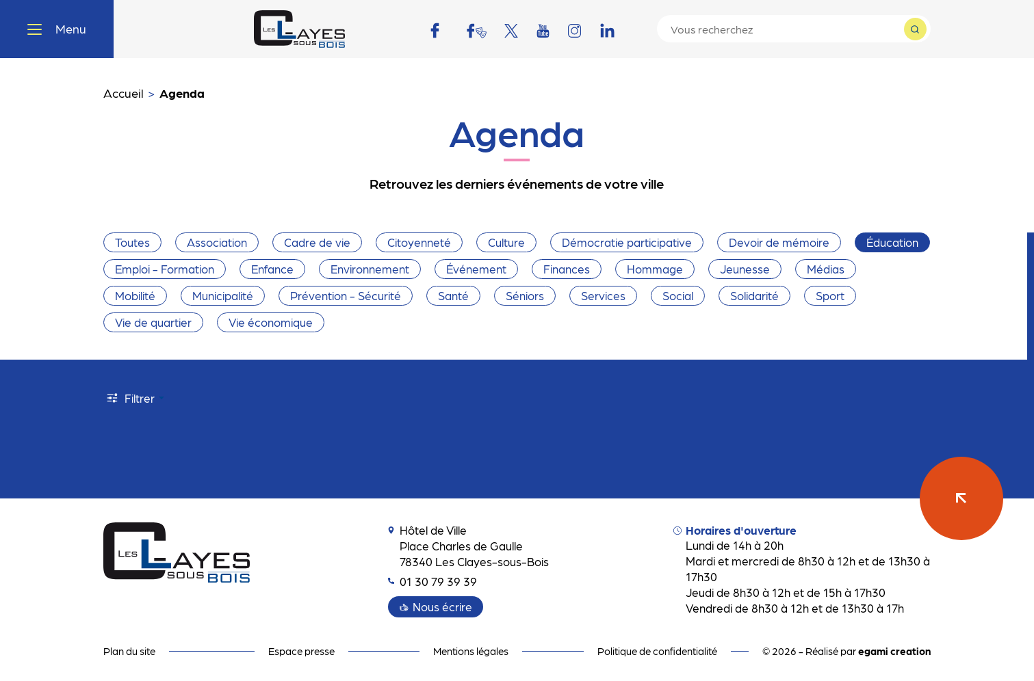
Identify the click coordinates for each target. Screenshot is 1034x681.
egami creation (894, 651)
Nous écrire (442, 606)
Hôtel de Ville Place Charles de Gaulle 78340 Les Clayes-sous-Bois (468, 545)
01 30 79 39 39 (432, 581)
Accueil (123, 92)
